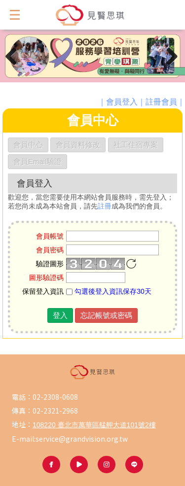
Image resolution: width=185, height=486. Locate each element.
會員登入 (122, 102)
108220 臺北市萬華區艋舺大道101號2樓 (94, 425)
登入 (60, 315)
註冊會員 (161, 102)
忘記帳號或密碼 (106, 315)
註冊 (104, 206)
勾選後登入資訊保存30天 (108, 291)
